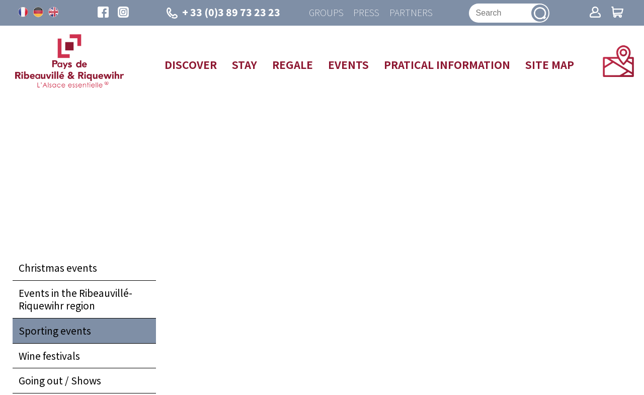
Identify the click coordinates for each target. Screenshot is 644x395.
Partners (411, 13)
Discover (191, 64)
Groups (325, 13)
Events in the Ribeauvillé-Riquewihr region (75, 299)
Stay (244, 64)
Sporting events (55, 331)
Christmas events (58, 268)
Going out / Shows (60, 381)
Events (348, 64)
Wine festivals (49, 356)
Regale (292, 64)
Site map (549, 64)
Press (366, 13)
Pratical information (447, 64)
